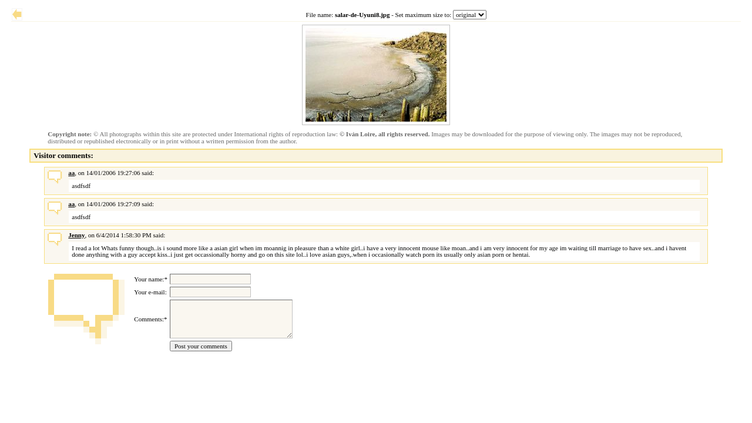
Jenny (76, 235)
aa (71, 172)
